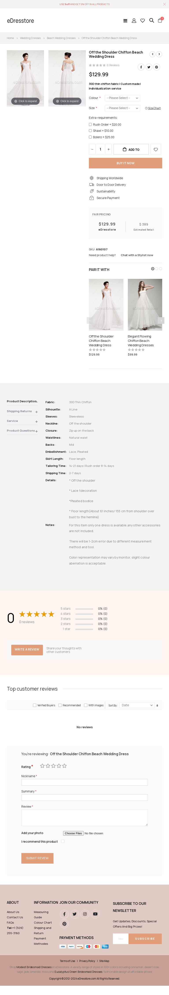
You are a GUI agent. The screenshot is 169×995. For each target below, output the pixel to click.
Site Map (104, 970)
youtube (95, 923)
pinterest (64, 933)
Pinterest (156, 67)
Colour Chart (43, 932)
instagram (85, 923)
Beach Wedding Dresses (61, 38)
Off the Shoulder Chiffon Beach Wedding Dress (101, 345)
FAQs (10, 932)
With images (95, 711)
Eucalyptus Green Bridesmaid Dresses (78, 981)
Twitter (148, 67)
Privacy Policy (87, 970)
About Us (13, 921)
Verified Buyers (46, 711)
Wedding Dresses (30, 38)
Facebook (140, 67)
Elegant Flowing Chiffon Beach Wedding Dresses (141, 345)
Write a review (27, 656)
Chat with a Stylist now (137, 260)
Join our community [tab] (78, 911)
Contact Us (15, 926)
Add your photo (33, 841)
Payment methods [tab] (76, 947)
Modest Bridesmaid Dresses (34, 976)
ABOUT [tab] (13, 911)
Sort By (112, 712)
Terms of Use (67, 970)
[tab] (22, 407)
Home (10, 38)
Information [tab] (44, 911)
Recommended (72, 711)
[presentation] (161, 325)
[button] (153, 273)
